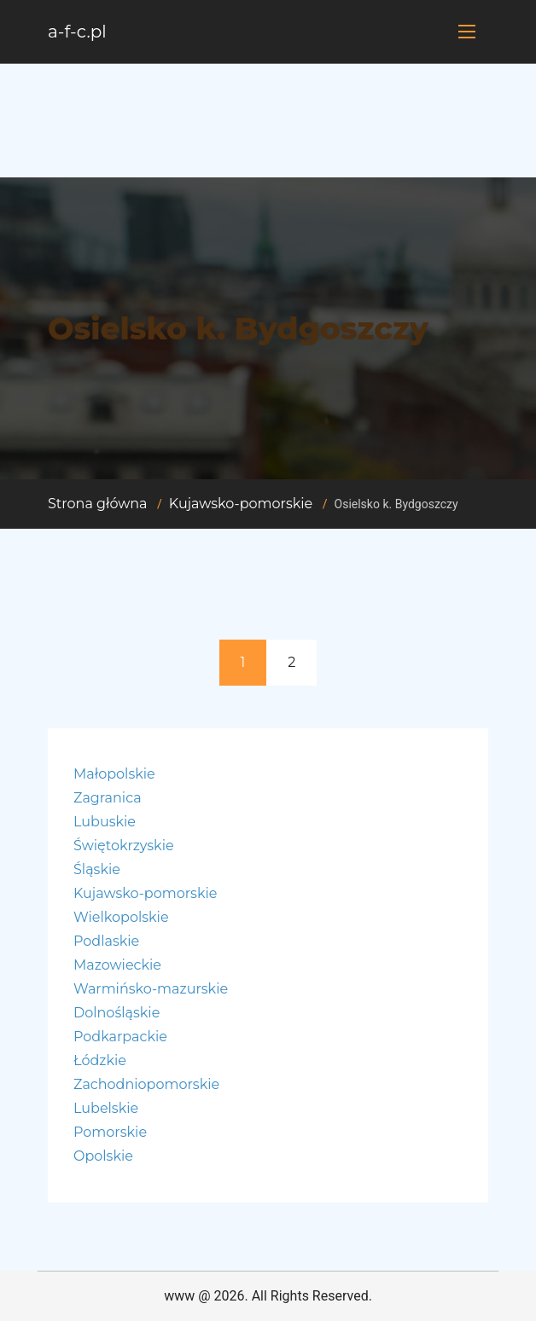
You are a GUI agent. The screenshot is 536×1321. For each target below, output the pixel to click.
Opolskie (103, 1156)
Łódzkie (99, 1060)
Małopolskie (114, 774)
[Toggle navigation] (467, 31)
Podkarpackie (120, 1036)
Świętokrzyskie (123, 845)
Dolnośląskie (116, 1013)
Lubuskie (104, 822)
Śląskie (96, 869)
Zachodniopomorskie (146, 1084)
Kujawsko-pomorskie (240, 503)
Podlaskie (106, 941)
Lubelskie (105, 1108)
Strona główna (98, 503)
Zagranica (107, 798)
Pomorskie (110, 1132)
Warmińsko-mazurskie (150, 989)
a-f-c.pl (77, 31)
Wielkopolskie (121, 917)
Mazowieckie (117, 965)
